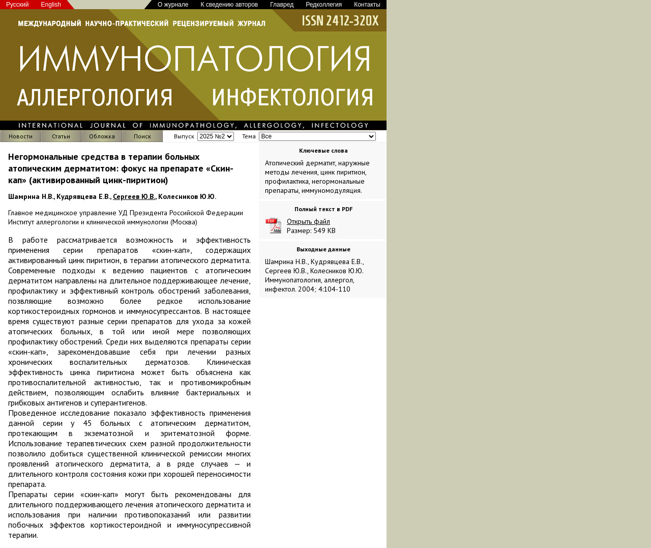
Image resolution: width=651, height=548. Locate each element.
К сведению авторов (229, 4)
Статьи (61, 136)
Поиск (142, 136)
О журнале (173, 4)
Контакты (367, 4)
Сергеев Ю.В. (134, 196)
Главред (281, 4)
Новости (21, 136)
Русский (17, 4)
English (51, 4)
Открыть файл (308, 221)
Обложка (102, 136)
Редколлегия (324, 4)
